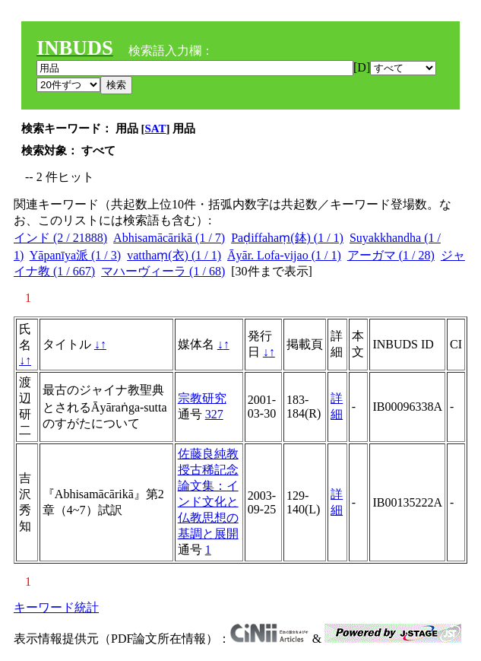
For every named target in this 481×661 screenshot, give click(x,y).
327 (214, 414)
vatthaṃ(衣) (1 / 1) (174, 255)
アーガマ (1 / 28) (391, 255)
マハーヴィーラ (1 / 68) (163, 271)
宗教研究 (202, 398)
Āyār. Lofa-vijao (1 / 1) (284, 255)
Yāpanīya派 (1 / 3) (75, 255)
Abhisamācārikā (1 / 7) (169, 237)
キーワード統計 (56, 607)
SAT (155, 128)
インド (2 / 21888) (60, 237)
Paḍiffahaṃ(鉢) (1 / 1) (287, 237)
